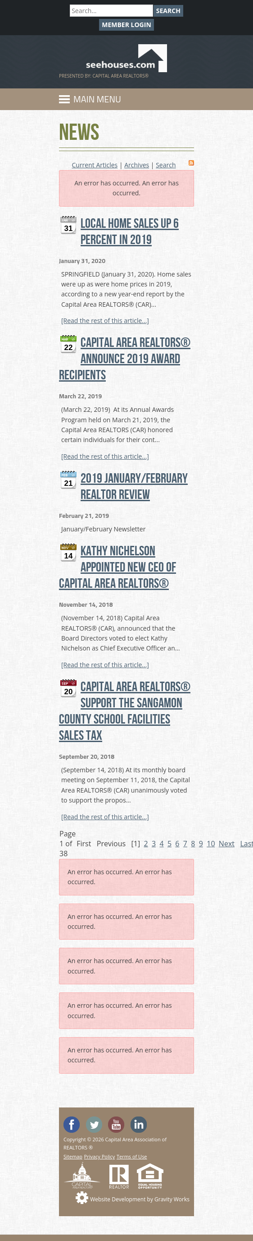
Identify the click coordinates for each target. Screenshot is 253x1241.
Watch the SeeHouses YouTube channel (116, 1124)
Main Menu (97, 99)
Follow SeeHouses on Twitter (94, 1124)
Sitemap (72, 1156)
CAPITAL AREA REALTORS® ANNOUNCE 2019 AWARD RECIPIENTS (124, 359)
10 (211, 844)
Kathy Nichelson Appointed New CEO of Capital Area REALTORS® (117, 567)
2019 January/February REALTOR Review (134, 487)
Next (227, 844)
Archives (136, 165)
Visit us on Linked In (139, 1124)
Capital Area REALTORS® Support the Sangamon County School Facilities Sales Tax (124, 711)
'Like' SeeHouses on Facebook (71, 1124)
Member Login (126, 24)
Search (168, 10)
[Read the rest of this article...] (105, 320)
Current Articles (94, 165)
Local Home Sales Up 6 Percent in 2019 (130, 232)
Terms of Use (132, 1156)
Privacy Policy (99, 1156)
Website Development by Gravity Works (140, 1199)
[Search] (111, 11)
